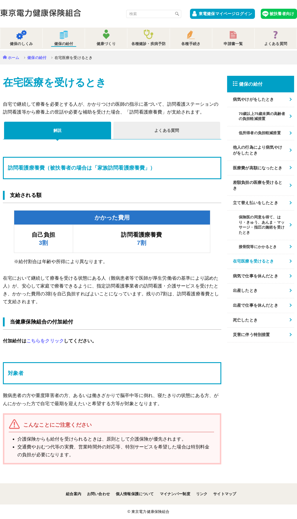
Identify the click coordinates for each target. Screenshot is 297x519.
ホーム (13, 57)
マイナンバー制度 (175, 494)
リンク (201, 494)
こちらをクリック (45, 340)
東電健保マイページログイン (225, 13)
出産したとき (245, 290)
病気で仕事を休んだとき (255, 276)
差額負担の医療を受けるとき (257, 185)
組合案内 (73, 494)
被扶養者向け (281, 13)
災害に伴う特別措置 (251, 334)
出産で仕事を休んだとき (255, 305)
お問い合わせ (98, 494)
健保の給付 (36, 57)
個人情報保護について (135, 494)
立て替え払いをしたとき (255, 202)
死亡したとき (245, 320)
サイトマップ (224, 494)
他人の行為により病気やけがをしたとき (257, 150)
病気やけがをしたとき (253, 99)
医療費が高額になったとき (257, 168)
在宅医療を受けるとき (253, 261)
